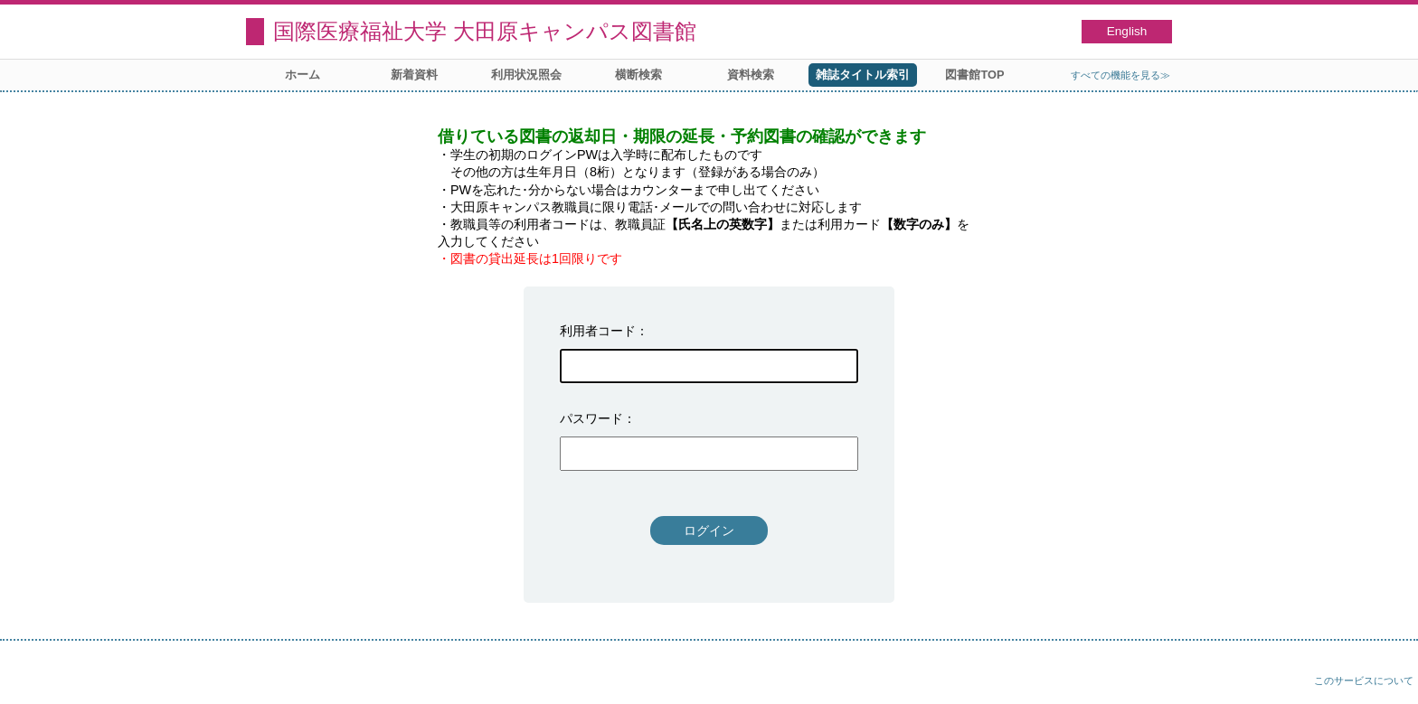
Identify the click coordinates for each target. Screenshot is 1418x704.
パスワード (591, 418)
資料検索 (750, 74)
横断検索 (638, 74)
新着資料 (414, 74)
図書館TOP (974, 74)
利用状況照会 (526, 74)
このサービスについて (1363, 680)
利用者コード (598, 331)
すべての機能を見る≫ (1120, 75)
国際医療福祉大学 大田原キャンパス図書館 (484, 31)
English (1127, 31)
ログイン (709, 530)
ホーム (302, 74)
